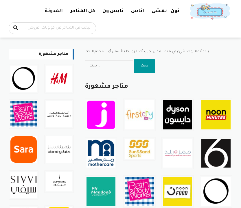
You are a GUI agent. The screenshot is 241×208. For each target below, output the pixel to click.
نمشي (159, 11)
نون (175, 11)
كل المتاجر (82, 11)
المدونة (54, 11)
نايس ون (113, 11)
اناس (137, 11)
